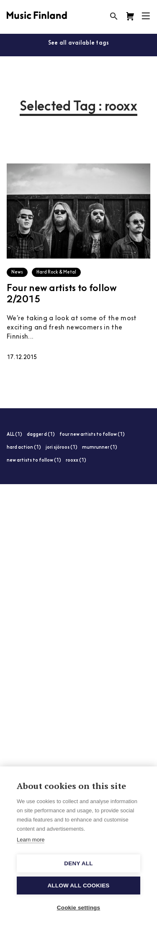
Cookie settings (78, 907)
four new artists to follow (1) (92, 434)
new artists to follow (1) (34, 460)
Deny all (78, 863)
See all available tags (78, 43)
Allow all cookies (78, 885)
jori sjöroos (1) (61, 447)
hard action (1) (24, 447)
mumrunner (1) (99, 447)
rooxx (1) (76, 460)
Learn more (30, 840)
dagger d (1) (41, 434)
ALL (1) (14, 434)
